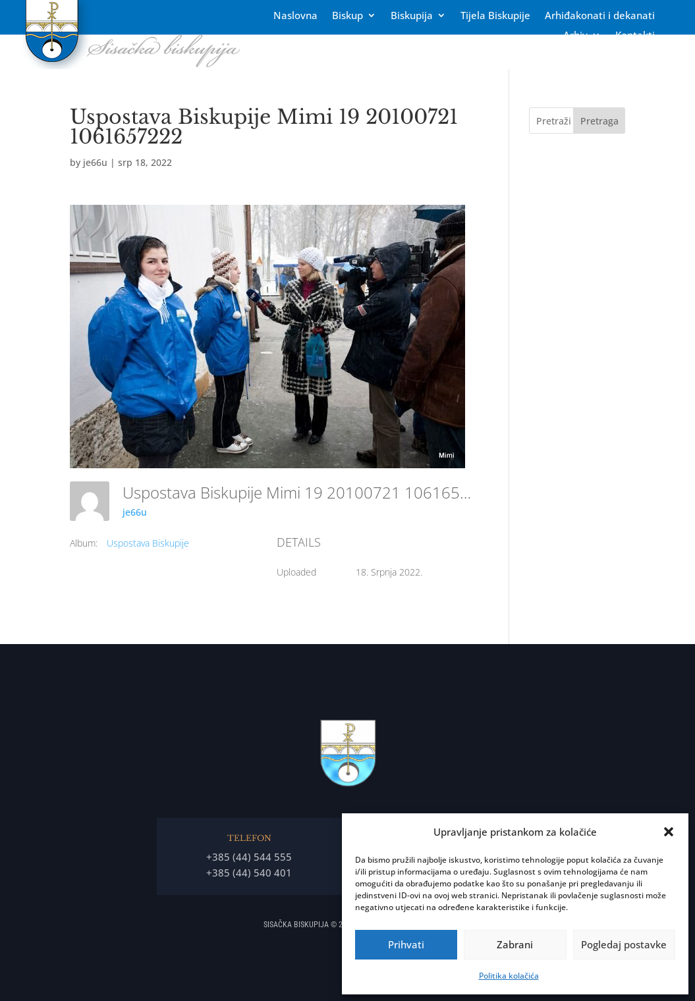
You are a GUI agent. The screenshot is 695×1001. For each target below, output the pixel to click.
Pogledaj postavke (624, 944)
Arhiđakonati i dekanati (600, 16)
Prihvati (406, 944)
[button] (668, 831)
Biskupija (412, 16)
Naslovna (295, 16)
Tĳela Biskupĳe (495, 16)
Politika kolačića (509, 975)
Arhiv (575, 35)
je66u (95, 162)
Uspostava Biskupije (148, 543)
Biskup (347, 16)
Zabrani (515, 944)
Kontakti (635, 35)
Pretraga (599, 121)
